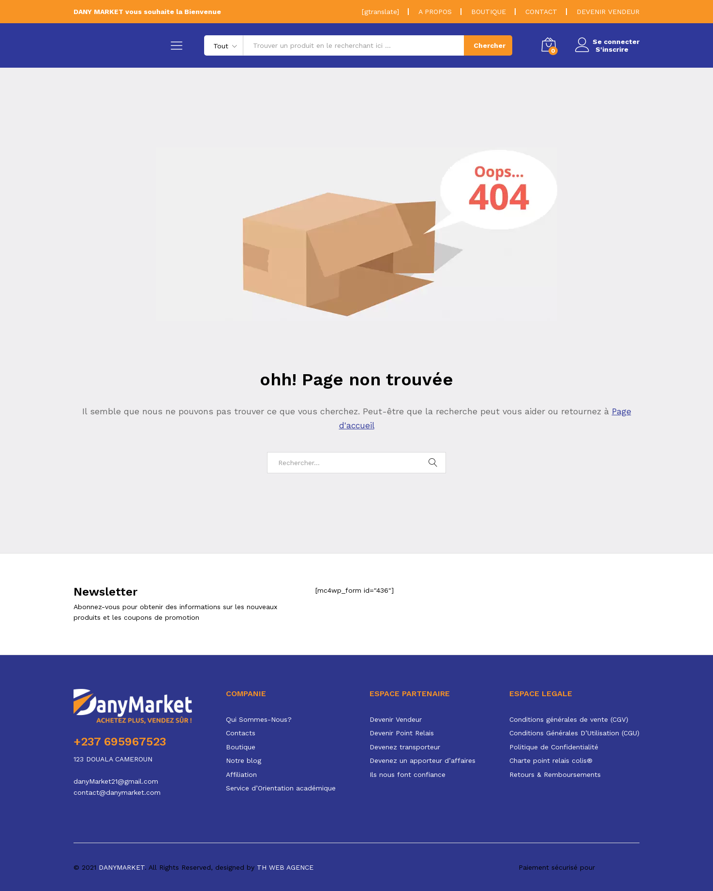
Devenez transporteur (405, 747)
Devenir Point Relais (402, 733)
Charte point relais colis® (551, 760)
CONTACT (541, 11)
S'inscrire (609, 49)
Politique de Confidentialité (553, 747)
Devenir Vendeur (396, 719)
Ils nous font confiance (408, 774)
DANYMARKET (122, 867)
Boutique (240, 747)
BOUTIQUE (488, 11)
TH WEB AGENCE (285, 867)
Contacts (240, 733)
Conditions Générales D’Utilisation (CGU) (574, 733)
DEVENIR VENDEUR (608, 11)
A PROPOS (435, 11)
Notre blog (243, 760)
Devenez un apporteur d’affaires (422, 760)
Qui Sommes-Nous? (259, 719)
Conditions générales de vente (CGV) (568, 719)
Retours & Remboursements (555, 774)
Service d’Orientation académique (281, 788)
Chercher (487, 45)
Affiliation (241, 774)
